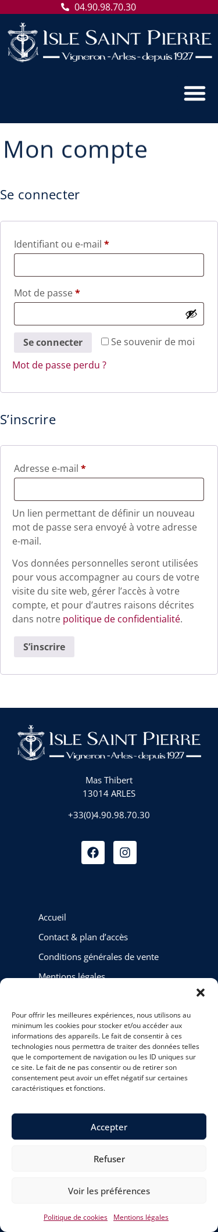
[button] (200, 992)
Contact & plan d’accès (83, 937)
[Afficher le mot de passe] (191, 313)
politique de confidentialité (121, 619)
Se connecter (53, 342)
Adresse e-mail (74, 467)
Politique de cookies (76, 1217)
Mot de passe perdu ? (59, 365)
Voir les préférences (109, 1191)
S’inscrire (44, 646)
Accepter (109, 1127)
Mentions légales (141, 1217)
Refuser (109, 1159)
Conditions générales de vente (98, 956)
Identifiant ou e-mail (86, 242)
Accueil (52, 917)
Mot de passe (71, 291)
